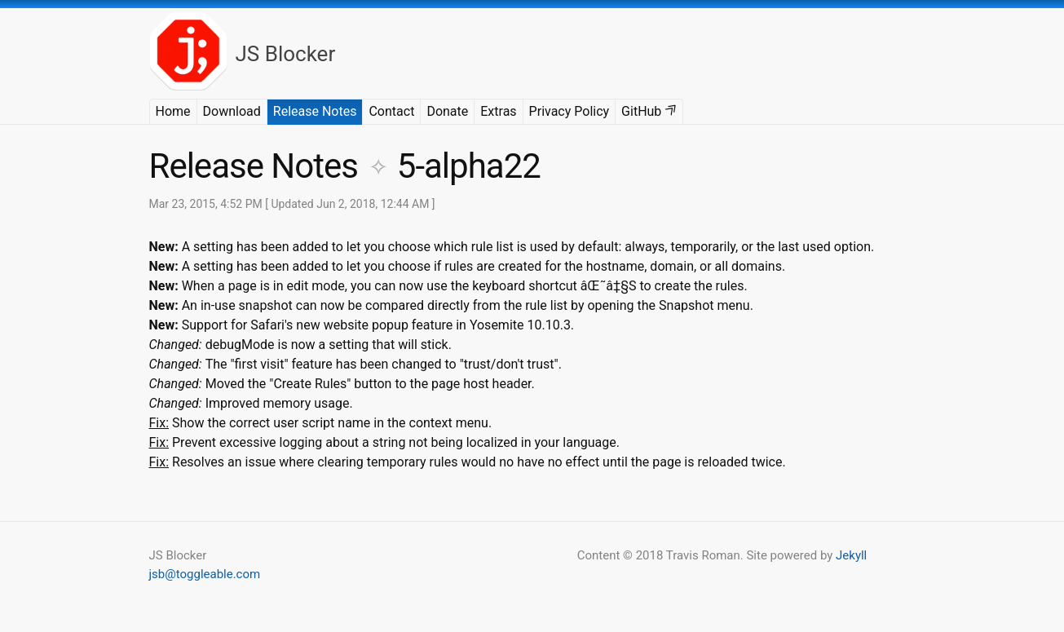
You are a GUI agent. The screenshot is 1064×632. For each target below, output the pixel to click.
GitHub (641, 111)
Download (232, 111)
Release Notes (315, 111)
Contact (391, 111)
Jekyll (851, 555)
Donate (447, 111)
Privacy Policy (569, 111)
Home (173, 111)
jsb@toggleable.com (205, 574)
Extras (498, 111)
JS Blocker (286, 54)
